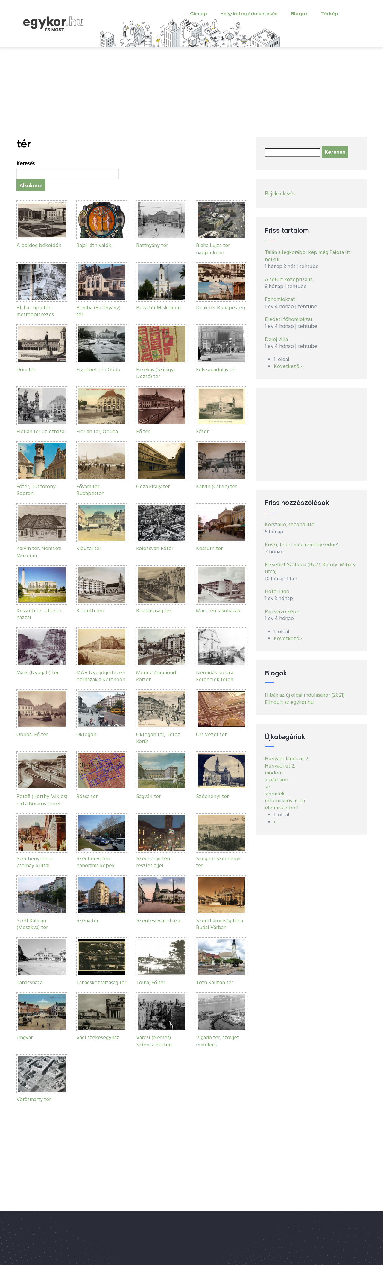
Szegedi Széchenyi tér (218, 862)
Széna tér (87, 921)
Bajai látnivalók (93, 245)
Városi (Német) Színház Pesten (154, 1041)
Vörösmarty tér (33, 1099)
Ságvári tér (148, 796)
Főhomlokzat (280, 299)
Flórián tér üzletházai (41, 431)
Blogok (299, 13)
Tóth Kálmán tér (214, 982)
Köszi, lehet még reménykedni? (301, 545)
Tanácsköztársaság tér (101, 982)
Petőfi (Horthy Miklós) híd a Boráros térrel (41, 800)
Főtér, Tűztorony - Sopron (37, 490)
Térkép (329, 13)
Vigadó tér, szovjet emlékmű (217, 1041)
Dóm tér (25, 370)
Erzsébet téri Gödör (99, 370)
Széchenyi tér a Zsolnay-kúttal (34, 862)
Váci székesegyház (97, 1037)
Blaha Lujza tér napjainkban (213, 249)
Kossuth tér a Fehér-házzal (39, 614)
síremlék (275, 794)
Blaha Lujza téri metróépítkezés (35, 311)
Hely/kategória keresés (249, 13)
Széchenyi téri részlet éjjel (153, 862)
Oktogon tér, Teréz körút (158, 738)
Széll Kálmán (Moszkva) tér (32, 924)
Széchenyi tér (212, 796)
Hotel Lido (277, 591)
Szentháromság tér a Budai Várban (219, 924)
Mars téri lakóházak (218, 611)
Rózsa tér (87, 796)
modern (274, 773)
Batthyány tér (152, 245)
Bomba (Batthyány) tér (98, 311)
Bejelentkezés (280, 194)
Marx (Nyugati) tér (37, 673)
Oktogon (86, 734)
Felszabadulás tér (216, 370)
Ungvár (24, 1037)
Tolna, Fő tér (150, 982)
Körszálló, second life (289, 524)
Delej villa (276, 339)
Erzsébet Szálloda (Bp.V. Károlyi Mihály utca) (310, 568)
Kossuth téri (90, 611)
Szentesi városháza (158, 921)
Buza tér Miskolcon (158, 308)
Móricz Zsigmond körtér (156, 676)
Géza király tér (153, 486)
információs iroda (285, 801)
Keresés (25, 163)
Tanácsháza (29, 982)
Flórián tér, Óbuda (97, 431)
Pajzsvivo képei (283, 612)
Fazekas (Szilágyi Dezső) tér (155, 373)
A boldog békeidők (38, 245)
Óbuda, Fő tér (32, 734)
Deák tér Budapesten (220, 308)
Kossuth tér (209, 548)
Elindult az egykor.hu (289, 702)
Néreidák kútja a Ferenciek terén (214, 676)
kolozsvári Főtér (154, 548)
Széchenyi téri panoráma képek (95, 862)
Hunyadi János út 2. (287, 759)
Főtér (202, 431)
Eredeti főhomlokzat (289, 319)
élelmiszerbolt (282, 808)
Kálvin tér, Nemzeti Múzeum (39, 552)
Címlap (198, 13)
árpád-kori (276, 780)
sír (267, 787)
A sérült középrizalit (288, 279)
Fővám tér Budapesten (90, 490)
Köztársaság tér (153, 611)
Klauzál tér (88, 548)
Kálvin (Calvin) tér (216, 486)
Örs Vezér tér (211, 734)
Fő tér (143, 431)
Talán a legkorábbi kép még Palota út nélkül (307, 256)
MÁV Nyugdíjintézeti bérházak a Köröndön (101, 676)
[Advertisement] (191, 92)
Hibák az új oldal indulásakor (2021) (305, 695)
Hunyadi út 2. (280, 766)
